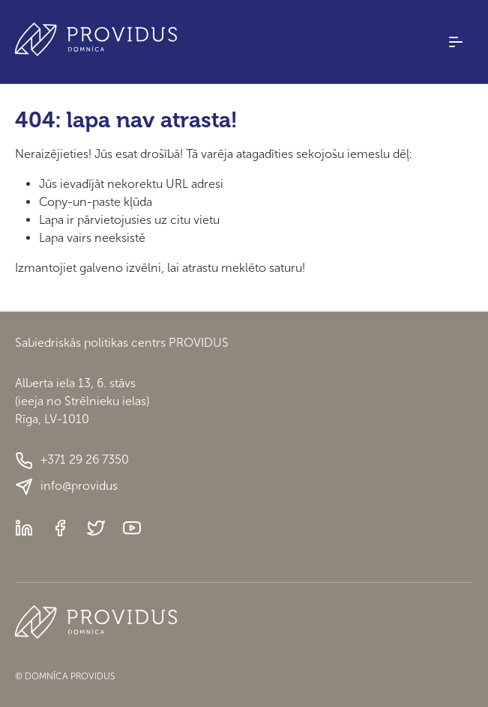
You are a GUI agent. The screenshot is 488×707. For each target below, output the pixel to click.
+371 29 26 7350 (72, 461)
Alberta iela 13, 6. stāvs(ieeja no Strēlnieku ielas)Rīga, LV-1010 (82, 401)
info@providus (66, 487)
